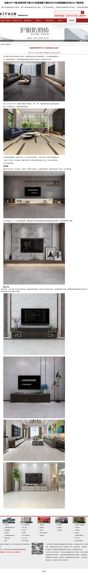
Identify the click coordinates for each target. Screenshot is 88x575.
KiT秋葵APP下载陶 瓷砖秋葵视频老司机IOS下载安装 (60, 544)
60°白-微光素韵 (25, 525)
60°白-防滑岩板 (25, 535)
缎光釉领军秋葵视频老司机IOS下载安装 (65, 7)
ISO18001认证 (56, 552)
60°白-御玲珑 (25, 540)
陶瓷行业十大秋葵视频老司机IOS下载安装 (69, 557)
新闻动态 (42, 525)
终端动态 (42, 527)
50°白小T (24, 530)
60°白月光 (24, 527)
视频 (6, 540)
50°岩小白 (24, 538)
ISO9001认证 (80, 549)
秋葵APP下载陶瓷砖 (5, 544)
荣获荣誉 (42, 535)
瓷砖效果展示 (27, 20)
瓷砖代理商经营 (43, 532)
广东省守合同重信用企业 (48, 7)
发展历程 (7, 532)
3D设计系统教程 (79, 540)
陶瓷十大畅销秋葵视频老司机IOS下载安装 (31, 7)
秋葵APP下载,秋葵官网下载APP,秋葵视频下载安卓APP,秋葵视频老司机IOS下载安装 (44, 3)
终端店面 (59, 525)
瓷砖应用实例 (49, 20)
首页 (4, 44)
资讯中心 (38, 20)
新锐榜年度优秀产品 (57, 560)
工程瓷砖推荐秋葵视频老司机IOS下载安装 (69, 554)
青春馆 (41, 530)
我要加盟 (71, 20)
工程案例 (59, 530)
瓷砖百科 (8, 44)
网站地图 (44, 571)
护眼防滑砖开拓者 (23, 15)
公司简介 (7, 525)
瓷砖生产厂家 (69, 546)
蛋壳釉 (23, 532)
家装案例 (59, 527)
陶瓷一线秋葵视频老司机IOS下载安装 (10, 7)
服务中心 (60, 20)
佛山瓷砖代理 (77, 546)
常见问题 (77, 530)
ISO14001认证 (49, 552)
